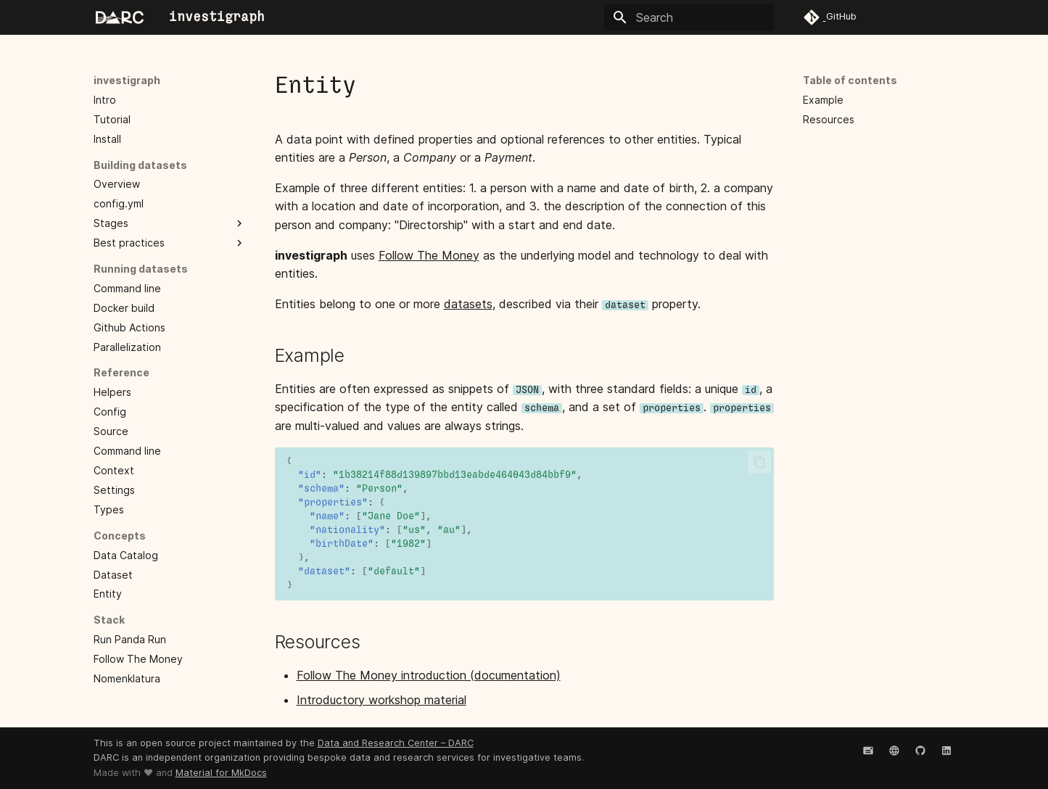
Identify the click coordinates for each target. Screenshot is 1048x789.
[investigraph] (120, 17)
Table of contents (850, 80)
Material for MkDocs (221, 772)
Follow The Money (429, 255)
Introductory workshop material (381, 700)
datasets (468, 304)
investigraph (127, 80)
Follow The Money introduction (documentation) (429, 675)
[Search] (689, 17)
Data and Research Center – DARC (396, 743)
